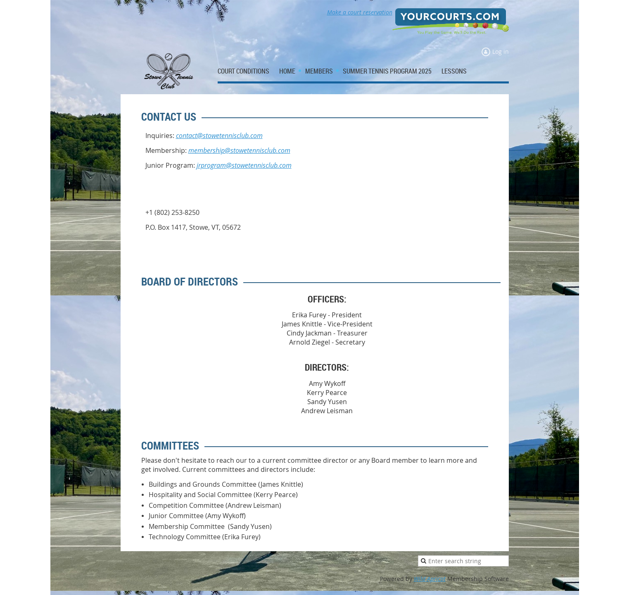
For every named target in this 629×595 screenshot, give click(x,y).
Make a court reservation (359, 12)
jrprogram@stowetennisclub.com (244, 165)
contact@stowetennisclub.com (219, 135)
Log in (500, 51)
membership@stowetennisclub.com (239, 150)
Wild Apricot (430, 579)
